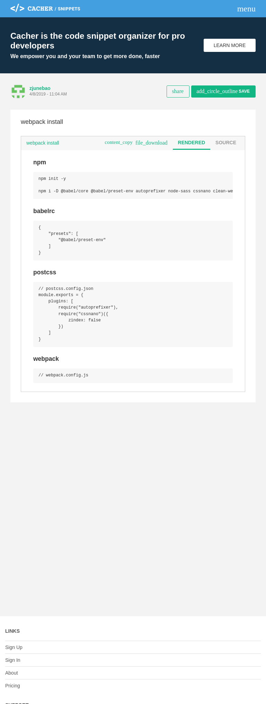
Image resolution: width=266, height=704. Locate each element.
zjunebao (40, 88)
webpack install (42, 143)
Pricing (12, 685)
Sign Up (14, 647)
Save (223, 91)
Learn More (230, 45)
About (11, 673)
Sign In (12, 660)
